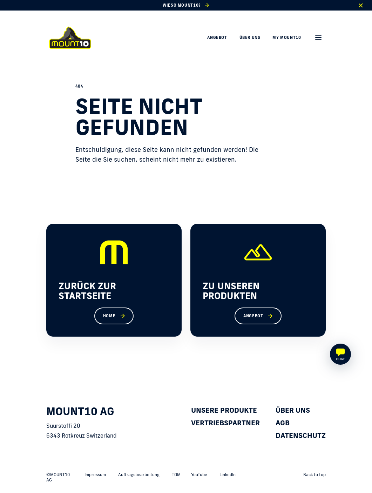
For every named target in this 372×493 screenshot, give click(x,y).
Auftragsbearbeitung (139, 474)
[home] (70, 37)
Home (109, 315)
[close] (360, 5)
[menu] (318, 37)
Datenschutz (301, 435)
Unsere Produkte (224, 409)
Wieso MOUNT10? (182, 5)
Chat (340, 359)
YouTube (199, 474)
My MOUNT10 (286, 37)
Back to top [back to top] (314, 474)
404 (79, 86)
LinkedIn (227, 474)
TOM (176, 474)
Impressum (95, 474)
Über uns (250, 37)
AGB (283, 422)
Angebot (217, 37)
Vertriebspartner (225, 422)
